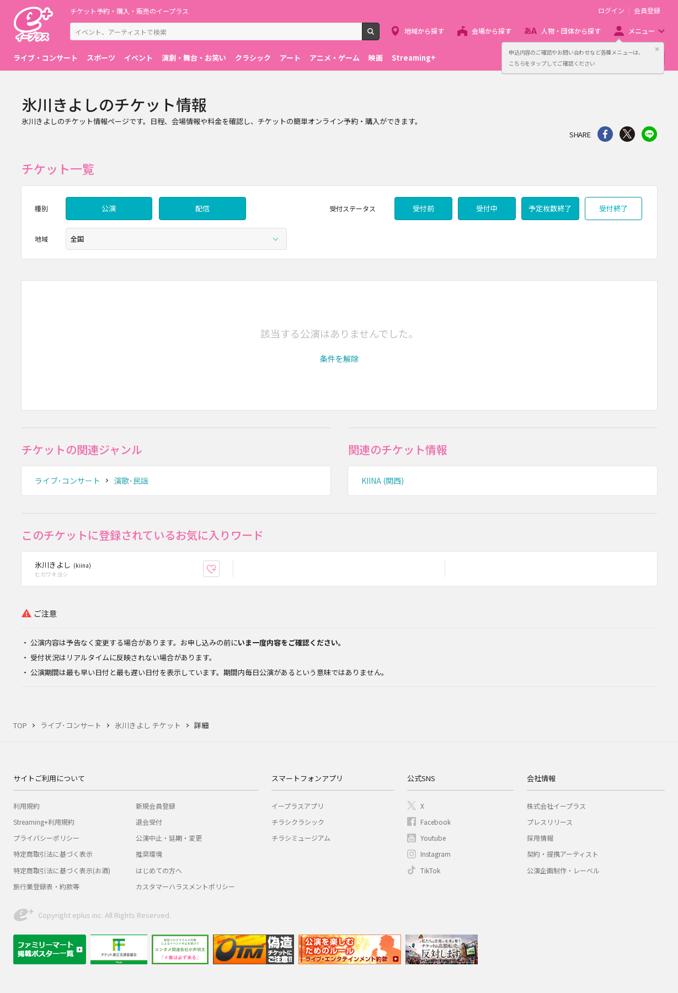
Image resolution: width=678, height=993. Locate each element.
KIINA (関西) (382, 480)
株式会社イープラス (556, 805)
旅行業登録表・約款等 (46, 886)
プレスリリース (550, 821)
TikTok (430, 870)
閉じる (657, 49)
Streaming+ (414, 57)
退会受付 (149, 821)
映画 (376, 57)
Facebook (435, 821)
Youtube (433, 837)
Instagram (435, 853)
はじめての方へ (159, 870)
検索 (379, 35)
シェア (605, 134)
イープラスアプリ (297, 805)
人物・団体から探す (571, 30)
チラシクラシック (297, 821)
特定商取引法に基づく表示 (53, 853)
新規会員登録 (155, 805)
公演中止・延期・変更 (169, 837)
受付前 (423, 208)
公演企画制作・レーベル (563, 870)
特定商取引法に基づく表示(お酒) (61, 870)
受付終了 (613, 208)
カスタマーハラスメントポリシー (185, 886)
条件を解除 (339, 358)
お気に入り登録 (219, 568)
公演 (109, 208)
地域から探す (424, 30)
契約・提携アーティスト (563, 853)
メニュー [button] (641, 30)
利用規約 (26, 805)
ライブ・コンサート (45, 57)
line (649, 134)
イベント (138, 57)
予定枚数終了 (550, 208)
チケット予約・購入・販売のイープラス (129, 10)
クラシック (253, 57)
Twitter (627, 134)
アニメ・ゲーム (334, 57)
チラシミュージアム (300, 837)
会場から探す (491, 30)
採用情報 (540, 837)
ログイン (611, 10)
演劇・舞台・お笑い (194, 57)
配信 (202, 208)
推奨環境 (149, 853)
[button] (339, 359)
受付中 (487, 208)
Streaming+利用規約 (43, 821)
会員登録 (647, 10)
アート (290, 57)
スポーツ (101, 57)
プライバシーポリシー (46, 837)
